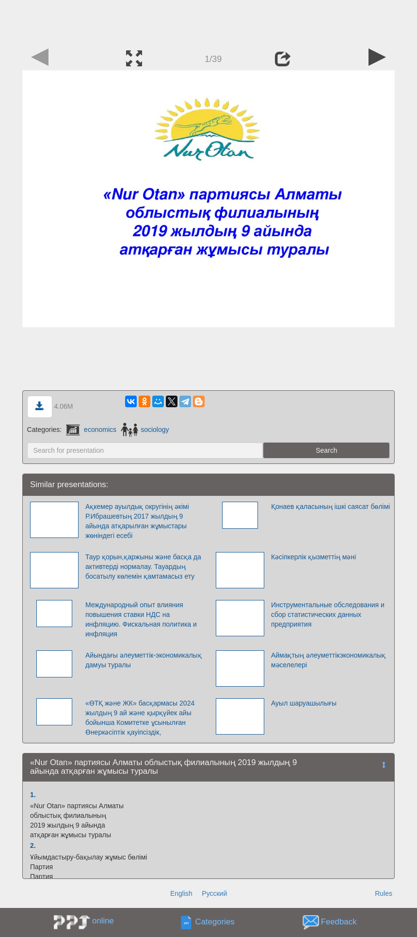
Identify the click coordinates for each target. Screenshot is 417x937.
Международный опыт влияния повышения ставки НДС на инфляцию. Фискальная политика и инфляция (141, 619)
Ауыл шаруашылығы (304, 703)
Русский (214, 893)
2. (33, 845)
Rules (383, 893)
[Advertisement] (208, 22)
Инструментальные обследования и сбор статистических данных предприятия (328, 614)
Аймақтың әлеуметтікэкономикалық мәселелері (328, 660)
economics (91, 429)
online (103, 920)
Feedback (339, 921)
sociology (145, 429)
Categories (215, 921)
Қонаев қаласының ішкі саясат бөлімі (330, 506)
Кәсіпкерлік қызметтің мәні (313, 557)
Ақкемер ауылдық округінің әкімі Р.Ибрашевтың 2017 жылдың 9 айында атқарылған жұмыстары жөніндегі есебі (137, 521)
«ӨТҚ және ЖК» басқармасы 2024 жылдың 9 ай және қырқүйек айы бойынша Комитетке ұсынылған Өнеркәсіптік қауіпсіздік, (139, 717)
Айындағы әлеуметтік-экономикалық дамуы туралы (143, 660)
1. (33, 795)
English (181, 893)
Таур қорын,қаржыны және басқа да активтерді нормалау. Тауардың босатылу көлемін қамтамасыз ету (143, 566)
